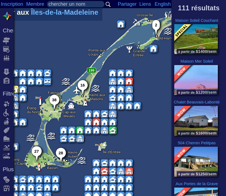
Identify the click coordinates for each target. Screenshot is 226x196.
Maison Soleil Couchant (196, 20)
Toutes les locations (8, 16)
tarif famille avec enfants (8, 121)
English (163, 4)
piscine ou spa (8, 147)
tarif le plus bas (8, 72)
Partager (127, 4)
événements (8, 179)
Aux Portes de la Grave (197, 183)
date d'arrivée (8, 49)
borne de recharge (8, 156)
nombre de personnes (8, 58)
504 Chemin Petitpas (197, 142)
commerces (8, 188)
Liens (145, 4)
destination (8, 41)
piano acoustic (8, 139)
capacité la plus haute (8, 80)
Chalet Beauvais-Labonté (196, 102)
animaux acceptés (8, 104)
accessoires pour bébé (8, 130)
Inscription (12, 4)
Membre (35, 4)
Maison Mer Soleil (197, 61)
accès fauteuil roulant (8, 113)
